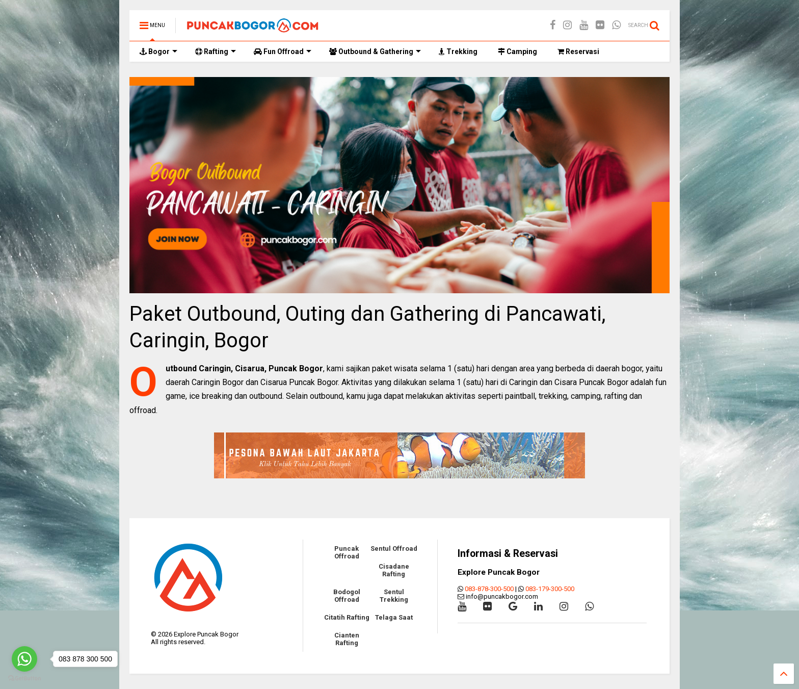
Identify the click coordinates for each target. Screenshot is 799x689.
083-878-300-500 (489, 589)
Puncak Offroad (346, 552)
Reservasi (578, 51)
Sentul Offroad (393, 548)
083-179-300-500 (549, 589)
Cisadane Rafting (394, 570)
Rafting (215, 51)
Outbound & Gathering (375, 51)
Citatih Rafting (346, 617)
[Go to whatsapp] (24, 659)
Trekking (458, 51)
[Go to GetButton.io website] (24, 678)
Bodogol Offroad (346, 595)
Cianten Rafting (346, 639)
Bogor (158, 51)
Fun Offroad (282, 51)
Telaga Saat (394, 617)
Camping (517, 51)
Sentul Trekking (394, 595)
